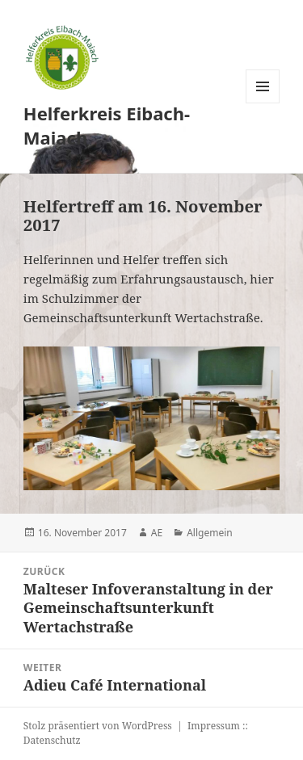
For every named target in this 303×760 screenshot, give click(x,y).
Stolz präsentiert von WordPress (97, 726)
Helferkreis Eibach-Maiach (106, 125)
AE (156, 533)
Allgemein (210, 533)
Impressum (213, 726)
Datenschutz (52, 740)
